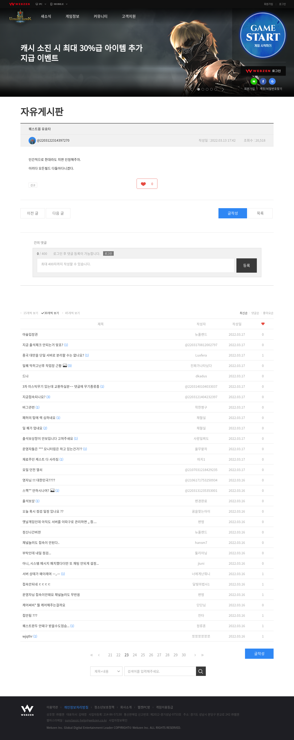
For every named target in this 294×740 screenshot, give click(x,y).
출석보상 (30, 500)
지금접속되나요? (36, 396)
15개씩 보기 (30, 313)
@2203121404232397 (201, 396)
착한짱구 (201, 407)
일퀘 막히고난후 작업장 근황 (47, 365)
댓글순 (255, 313)
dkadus (201, 375)
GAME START (262, 35)
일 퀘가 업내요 (34, 428)
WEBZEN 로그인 (263, 71)
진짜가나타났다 (201, 365)
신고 (32, 185)
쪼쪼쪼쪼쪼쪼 (201, 636)
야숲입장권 (30, 334)
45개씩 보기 (72, 313)
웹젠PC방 (144, 707)
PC (40, 4)
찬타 (201, 615)
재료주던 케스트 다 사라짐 (42, 459)
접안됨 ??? (29, 615)
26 (151, 655)
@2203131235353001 (201, 490)
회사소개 (126, 707)
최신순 (244, 313)
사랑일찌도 (201, 438)
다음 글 (58, 213)
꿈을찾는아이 (201, 511)
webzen (19, 4)
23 (127, 655)
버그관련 (30, 407)
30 (184, 655)
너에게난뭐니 (201, 573)
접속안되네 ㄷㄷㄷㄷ (36, 584)
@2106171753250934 (201, 480)
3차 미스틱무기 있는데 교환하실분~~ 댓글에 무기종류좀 (63, 386)
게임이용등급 (164, 707)
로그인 (282, 4)
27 (159, 655)
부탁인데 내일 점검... (36, 552)
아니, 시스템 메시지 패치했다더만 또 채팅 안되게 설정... (60, 563)
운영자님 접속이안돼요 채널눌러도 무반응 (51, 594)
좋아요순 (268, 313)
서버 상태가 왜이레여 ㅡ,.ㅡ (43, 573)
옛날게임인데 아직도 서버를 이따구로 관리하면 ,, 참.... (59, 521)
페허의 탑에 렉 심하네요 (41, 417)
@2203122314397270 (49, 140)
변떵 (201, 521)
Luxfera (201, 355)
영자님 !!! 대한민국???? (38, 480)
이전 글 (32, 213)
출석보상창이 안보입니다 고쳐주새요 (50, 438)
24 (135, 655)
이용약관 (52, 707)
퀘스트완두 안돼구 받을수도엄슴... (48, 625)
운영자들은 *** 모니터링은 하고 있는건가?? (54, 448)
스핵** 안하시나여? (40, 490)
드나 (25, 375)
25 (143, 655)
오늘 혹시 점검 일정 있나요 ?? (42, 511)
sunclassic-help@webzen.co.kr (86, 720)
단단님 (201, 604)
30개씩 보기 (51, 313)
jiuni (201, 563)
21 (110, 655)
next (223, 89)
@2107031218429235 (201, 469)
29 (176, 655)
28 (167, 655)
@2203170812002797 (201, 344)
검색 (201, 671)
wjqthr (29, 636)
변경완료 (201, 500)
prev (191, 89)
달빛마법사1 (201, 584)
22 (118, 655)
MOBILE (59, 4)
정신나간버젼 (31, 532)
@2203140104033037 (201, 386)
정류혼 (201, 625)
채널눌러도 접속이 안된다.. (40, 542)
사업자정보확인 (118, 720)
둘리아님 (201, 552)
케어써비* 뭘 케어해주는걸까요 (43, 604)
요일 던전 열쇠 (32, 469)
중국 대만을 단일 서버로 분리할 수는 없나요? (55, 355)
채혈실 (201, 417)
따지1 (201, 459)
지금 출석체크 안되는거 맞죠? (45, 344)
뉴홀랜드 (201, 334)
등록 (246, 265)
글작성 (233, 213)
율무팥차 (201, 448)
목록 (260, 213)
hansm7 (201, 542)
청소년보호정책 (104, 707)
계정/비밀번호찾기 (271, 88)
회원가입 (268, 4)
